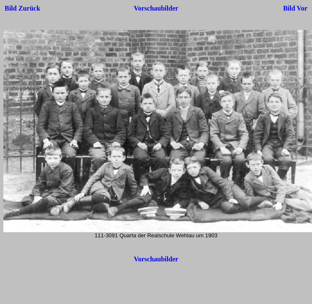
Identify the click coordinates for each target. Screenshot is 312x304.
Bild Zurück (22, 8)
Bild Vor (295, 8)
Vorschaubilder (156, 8)
